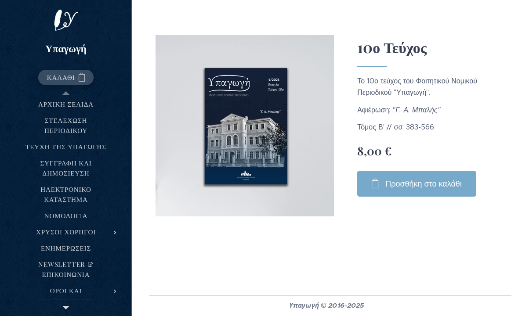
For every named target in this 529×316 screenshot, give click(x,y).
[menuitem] (66, 104)
